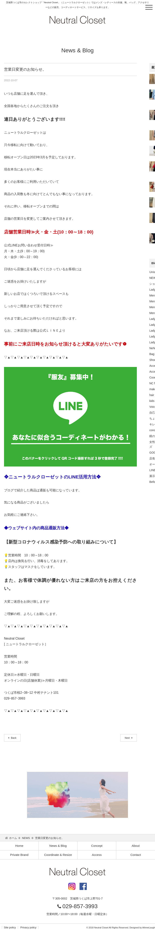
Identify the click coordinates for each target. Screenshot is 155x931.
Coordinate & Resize (58, 854)
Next (127, 738)
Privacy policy (28, 927)
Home (19, 845)
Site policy (10, 927)
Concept (97, 845)
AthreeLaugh (148, 927)
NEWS (26, 838)
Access (97, 854)
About (135, 845)
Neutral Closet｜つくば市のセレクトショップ (77, 20)
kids (151, 400)
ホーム (13, 838)
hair (151, 395)
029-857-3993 (79, 906)
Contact (135, 854)
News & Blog (58, 845)
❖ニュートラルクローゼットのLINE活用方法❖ (52, 476)
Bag (151, 354)
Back (13, 738)
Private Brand (19, 854)
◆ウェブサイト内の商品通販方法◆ (36, 528)
